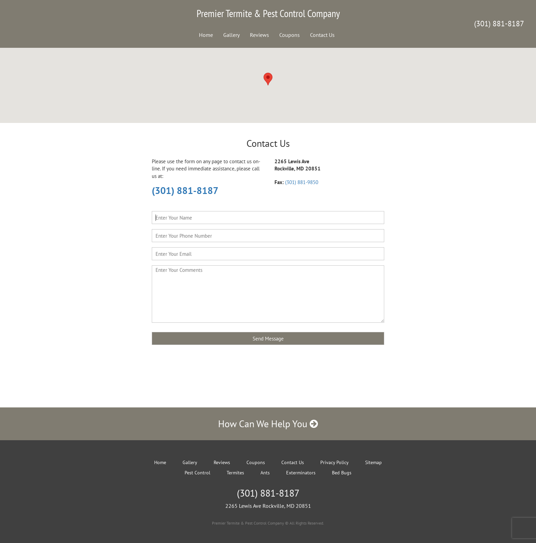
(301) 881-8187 (499, 23)
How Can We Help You (268, 423)
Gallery (231, 34)
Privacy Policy (334, 462)
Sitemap (373, 462)
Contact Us (322, 34)
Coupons (289, 34)
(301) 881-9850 (301, 182)
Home (206, 34)
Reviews (259, 34)
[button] (268, 79)
